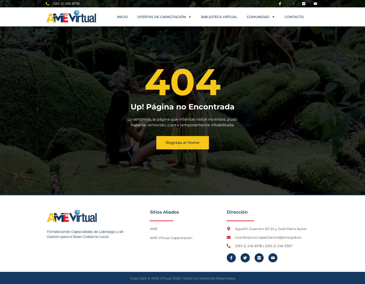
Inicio (122, 17)
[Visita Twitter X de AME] (293, 3)
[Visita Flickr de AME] (305, 3)
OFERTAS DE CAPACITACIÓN (164, 17)
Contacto (294, 17)
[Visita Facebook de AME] (281, 3)
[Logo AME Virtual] (71, 16)
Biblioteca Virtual (219, 17)
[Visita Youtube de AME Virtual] (316, 3)
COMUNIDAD (261, 17)
